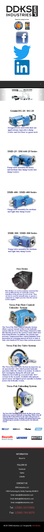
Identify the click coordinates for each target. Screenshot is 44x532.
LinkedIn (22, 477)
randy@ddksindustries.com (24, 502)
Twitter (22, 473)
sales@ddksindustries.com (24, 495)
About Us (22, 458)
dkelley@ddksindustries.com (24, 499)
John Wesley (36, 526)
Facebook (22, 469)
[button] (3, 94)
